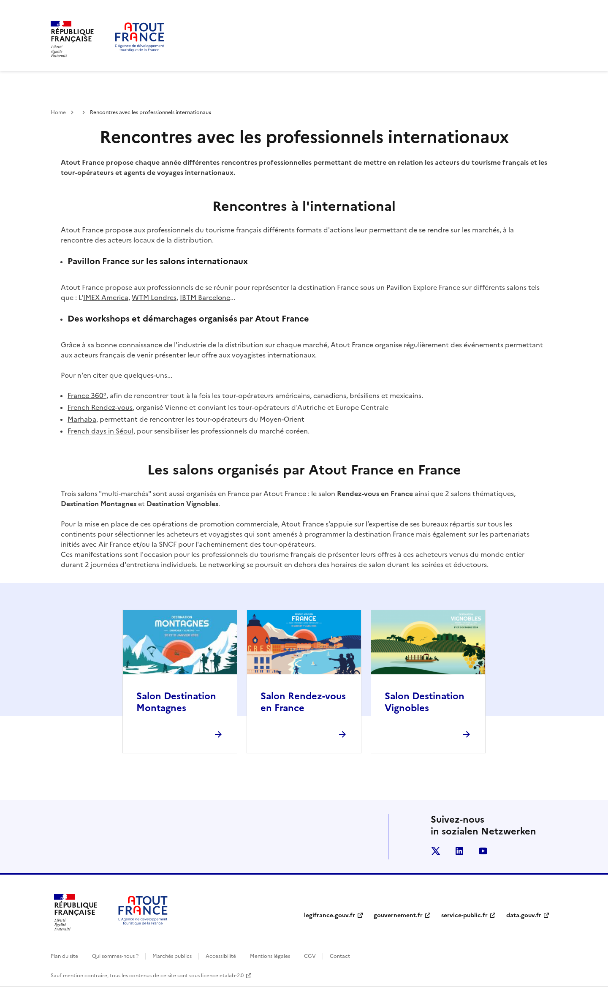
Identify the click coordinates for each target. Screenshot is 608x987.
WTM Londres (154, 297)
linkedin (459, 850)
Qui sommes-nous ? (115, 956)
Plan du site (64, 956)
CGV (310, 956)
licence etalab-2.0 (222, 975)
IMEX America (105, 297)
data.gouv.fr (523, 915)
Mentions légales (270, 956)
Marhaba (82, 419)
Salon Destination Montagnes (176, 702)
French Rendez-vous (100, 407)
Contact (340, 956)
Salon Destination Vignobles (424, 702)
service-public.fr (464, 915)
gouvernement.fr (398, 915)
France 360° (87, 395)
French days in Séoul (100, 431)
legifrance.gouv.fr (329, 915)
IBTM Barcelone (205, 297)
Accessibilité (221, 956)
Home (58, 112)
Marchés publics (172, 956)
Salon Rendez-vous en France (303, 702)
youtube (483, 850)
